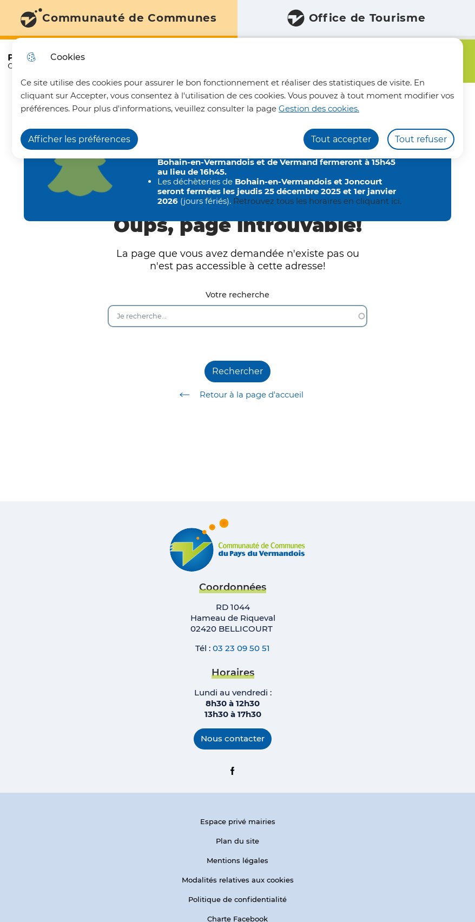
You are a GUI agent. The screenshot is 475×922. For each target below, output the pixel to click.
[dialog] (237, 98)
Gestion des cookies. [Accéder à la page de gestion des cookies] (319, 108)
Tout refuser (421, 139)
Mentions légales (237, 860)
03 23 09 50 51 (241, 648)
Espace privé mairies (237, 821)
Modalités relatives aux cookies (238, 879)
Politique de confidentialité (237, 899)
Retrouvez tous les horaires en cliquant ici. (317, 201)
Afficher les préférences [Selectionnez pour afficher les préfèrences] (79, 139)
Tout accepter (341, 139)
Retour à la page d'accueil (238, 394)
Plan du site (237, 841)
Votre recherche (237, 295)
